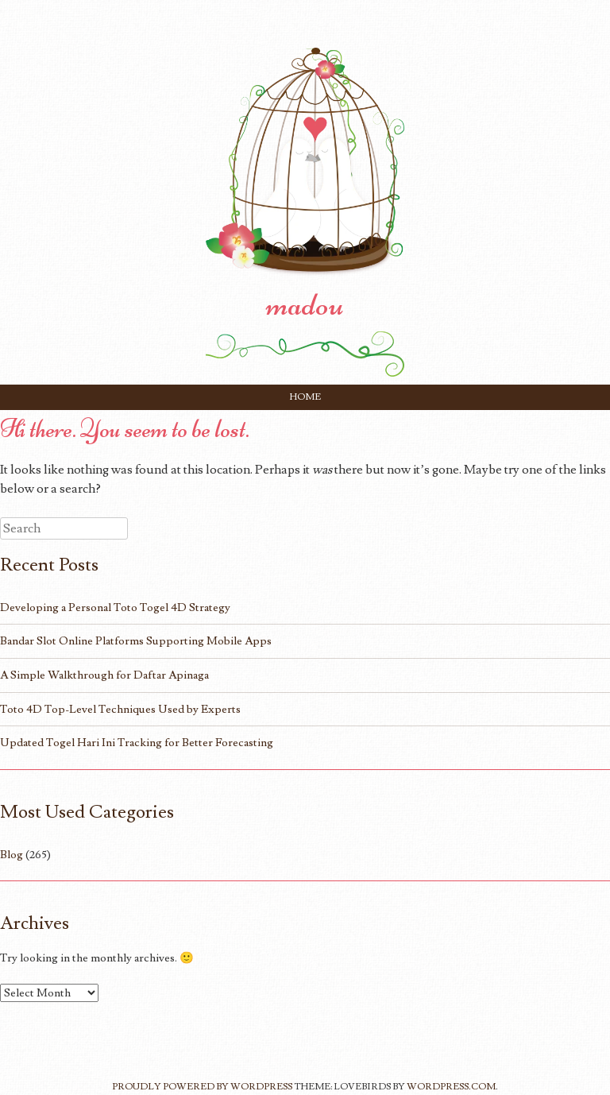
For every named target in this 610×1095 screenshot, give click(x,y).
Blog (11, 854)
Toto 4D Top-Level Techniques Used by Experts (120, 709)
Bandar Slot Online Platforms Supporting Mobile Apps (136, 640)
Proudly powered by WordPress (202, 1087)
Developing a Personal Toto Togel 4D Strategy (115, 607)
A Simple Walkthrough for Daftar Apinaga (104, 675)
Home (305, 397)
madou (305, 304)
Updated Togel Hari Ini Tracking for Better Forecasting (136, 742)
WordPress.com (451, 1087)
